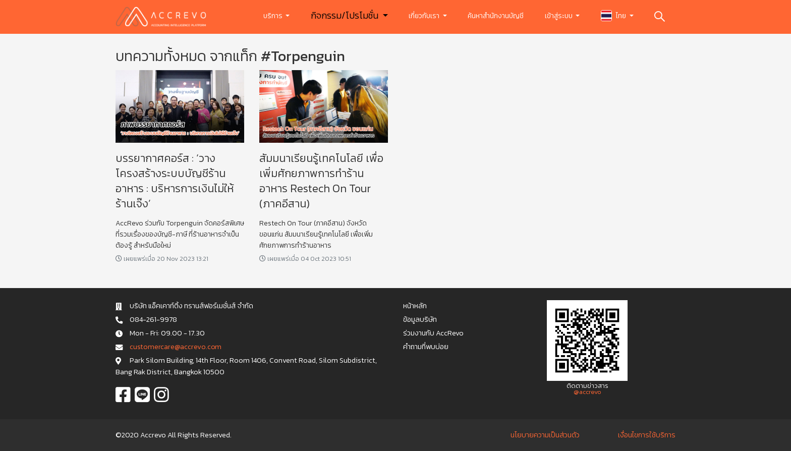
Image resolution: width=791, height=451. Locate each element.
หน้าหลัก (415, 305)
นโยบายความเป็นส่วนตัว (545, 434)
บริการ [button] (273, 16)
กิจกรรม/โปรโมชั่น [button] (345, 15)
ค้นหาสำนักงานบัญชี (496, 16)
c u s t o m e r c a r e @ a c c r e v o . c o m (175, 346)
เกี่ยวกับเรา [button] (425, 16)
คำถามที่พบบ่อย (425, 346)
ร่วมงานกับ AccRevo (433, 333)
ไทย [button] (614, 15)
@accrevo (587, 392)
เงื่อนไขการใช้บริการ (646, 434)
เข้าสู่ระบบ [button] (559, 16)
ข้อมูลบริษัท (420, 319)
